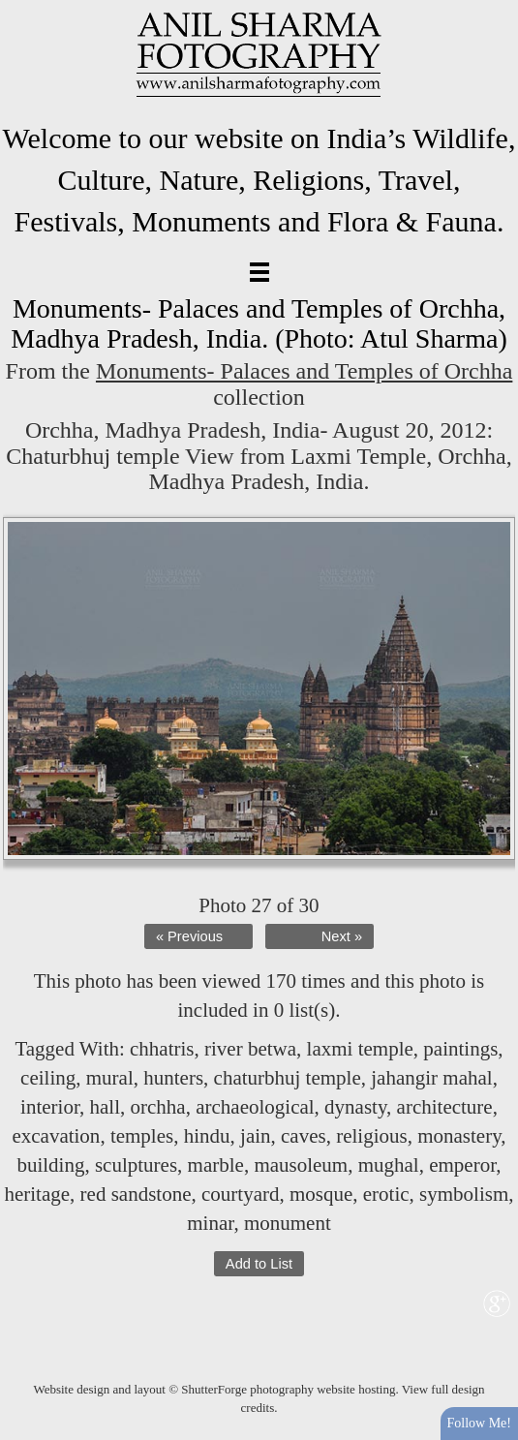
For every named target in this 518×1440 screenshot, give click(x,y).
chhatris (162, 1048)
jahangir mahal (431, 1077)
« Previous (189, 936)
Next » (341, 936)
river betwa (250, 1048)
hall (105, 1106)
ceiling (48, 1077)
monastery (459, 1136)
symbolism (463, 1194)
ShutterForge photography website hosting (288, 1389)
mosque (320, 1194)
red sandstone (136, 1194)
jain (255, 1136)
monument (287, 1223)
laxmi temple (360, 1048)
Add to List (259, 1263)
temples (141, 1136)
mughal (388, 1165)
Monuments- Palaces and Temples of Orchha (304, 370)
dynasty (355, 1106)
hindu (207, 1136)
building (50, 1165)
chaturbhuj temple (287, 1077)
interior (49, 1106)
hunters (173, 1077)
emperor (462, 1165)
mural (110, 1077)
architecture (445, 1106)
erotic (386, 1194)
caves (303, 1136)
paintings (460, 1048)
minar (210, 1223)
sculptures (136, 1165)
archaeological (255, 1106)
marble (216, 1165)
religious (372, 1136)
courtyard (240, 1194)
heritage (37, 1194)
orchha (158, 1106)
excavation (56, 1136)
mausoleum (301, 1165)
